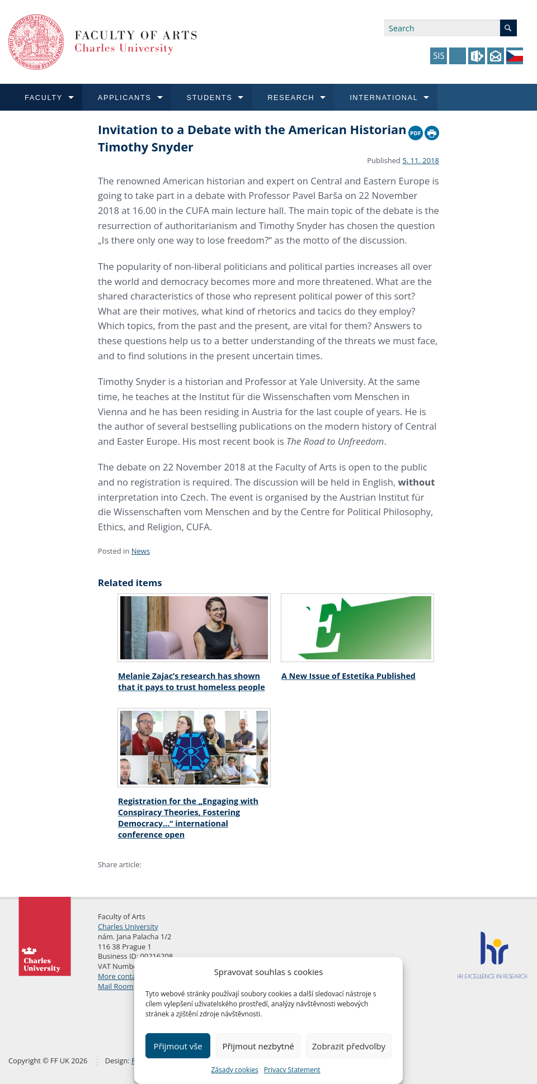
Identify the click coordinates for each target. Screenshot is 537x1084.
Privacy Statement (292, 1070)
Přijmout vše (178, 1046)
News (140, 551)
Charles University (128, 926)
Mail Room (116, 986)
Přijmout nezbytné (258, 1046)
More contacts (121, 976)
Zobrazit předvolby (348, 1046)
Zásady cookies (234, 1070)
